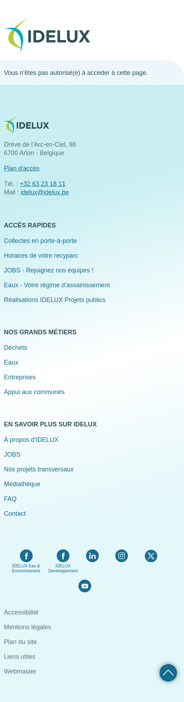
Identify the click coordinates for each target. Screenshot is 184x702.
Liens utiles (19, 656)
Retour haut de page (168, 673)
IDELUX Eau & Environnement (26, 568)
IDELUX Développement (63, 568)
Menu (175, 31)
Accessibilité (21, 612)
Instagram (121, 555)
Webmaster (20, 671)
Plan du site (20, 641)
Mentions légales (27, 627)
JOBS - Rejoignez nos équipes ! (48, 270)
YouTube (84, 586)
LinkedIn (92, 555)
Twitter (150, 555)
